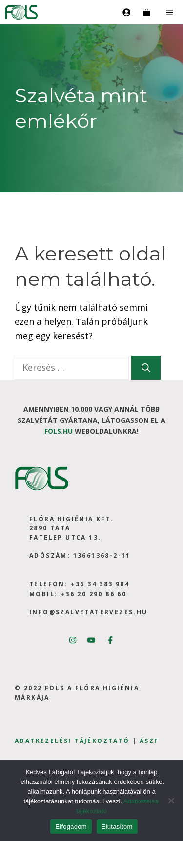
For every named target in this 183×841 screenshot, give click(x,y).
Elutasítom (117, 826)
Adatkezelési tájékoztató (72, 741)
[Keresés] (146, 368)
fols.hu (58, 431)
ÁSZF (149, 741)
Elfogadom (70, 826)
